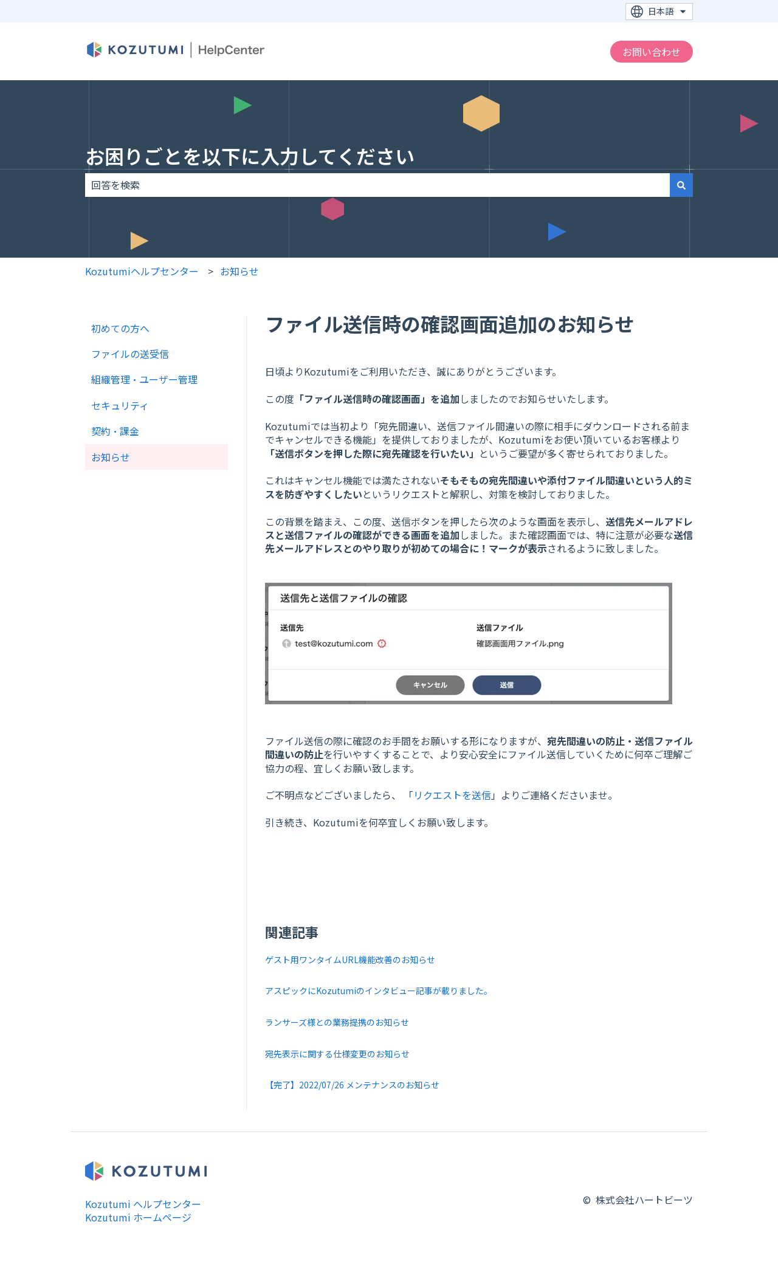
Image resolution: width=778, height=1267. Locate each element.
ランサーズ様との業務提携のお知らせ (337, 1022)
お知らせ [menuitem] (110, 457)
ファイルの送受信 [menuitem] (130, 353)
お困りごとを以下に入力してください (250, 156)
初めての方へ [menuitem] (120, 328)
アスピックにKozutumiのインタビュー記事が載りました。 (378, 990)
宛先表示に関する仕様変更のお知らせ (337, 1054)
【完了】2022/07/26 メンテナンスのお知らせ (352, 1085)
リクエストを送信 (452, 795)
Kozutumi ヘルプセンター (143, 1204)
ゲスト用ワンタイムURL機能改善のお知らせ (350, 959)
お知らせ (239, 271)
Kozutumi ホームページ (138, 1217)
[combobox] (377, 184)
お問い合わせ (651, 51)
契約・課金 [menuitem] (115, 431)
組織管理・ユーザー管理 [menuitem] (144, 379)
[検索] (681, 184)
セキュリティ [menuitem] (120, 405)
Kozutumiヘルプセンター (142, 271)
